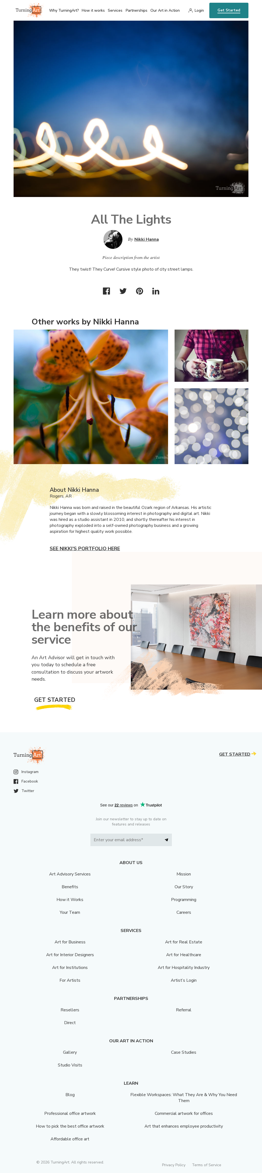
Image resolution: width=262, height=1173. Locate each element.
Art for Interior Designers (70, 955)
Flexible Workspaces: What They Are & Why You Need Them (183, 1098)
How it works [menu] (93, 10)
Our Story (184, 887)
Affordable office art (69, 1139)
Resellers (70, 1010)
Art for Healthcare (183, 955)
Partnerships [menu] (136, 10)
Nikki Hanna (146, 239)
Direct (70, 1023)
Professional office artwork (70, 1113)
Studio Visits (70, 1065)
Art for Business (70, 942)
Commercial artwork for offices (184, 1113)
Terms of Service (206, 1165)
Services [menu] (115, 10)
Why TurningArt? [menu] (64, 10)
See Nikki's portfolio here (85, 548)
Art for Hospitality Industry (184, 968)
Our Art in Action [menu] (165, 10)
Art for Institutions (70, 968)
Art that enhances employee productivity (183, 1126)
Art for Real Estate (183, 942)
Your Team (70, 912)
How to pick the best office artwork (70, 1126)
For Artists (69, 980)
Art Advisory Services (70, 874)
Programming (183, 900)
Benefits (70, 887)
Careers (183, 912)
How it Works (69, 900)
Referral (183, 1010)
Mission (183, 874)
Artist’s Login (184, 980)
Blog (70, 1095)
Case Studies (183, 1052)
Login (199, 10)
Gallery (70, 1052)
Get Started (228, 10)
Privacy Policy (173, 1165)
